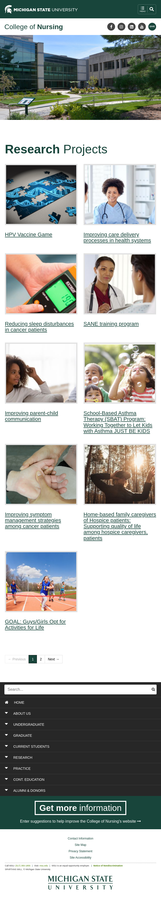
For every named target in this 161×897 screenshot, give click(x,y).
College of (33, 27)
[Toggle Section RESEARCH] (67, 757)
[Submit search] (153, 689)
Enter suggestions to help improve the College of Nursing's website (80, 821)
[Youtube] (142, 27)
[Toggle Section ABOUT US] (67, 713)
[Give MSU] (152, 27)
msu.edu (44, 865)
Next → (53, 659)
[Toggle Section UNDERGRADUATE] (67, 724)
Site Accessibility (80, 857)
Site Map (80, 845)
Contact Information (80, 838)
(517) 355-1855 (23, 865)
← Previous (17, 659)
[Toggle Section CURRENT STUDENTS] (67, 746)
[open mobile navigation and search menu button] (147, 9)
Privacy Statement (80, 851)
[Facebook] (111, 27)
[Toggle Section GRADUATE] (67, 735)
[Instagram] (121, 27)
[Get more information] (80, 808)
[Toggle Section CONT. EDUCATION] (67, 779)
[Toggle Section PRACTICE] (67, 768)
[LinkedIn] (132, 27)
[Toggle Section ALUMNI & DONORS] (67, 790)
